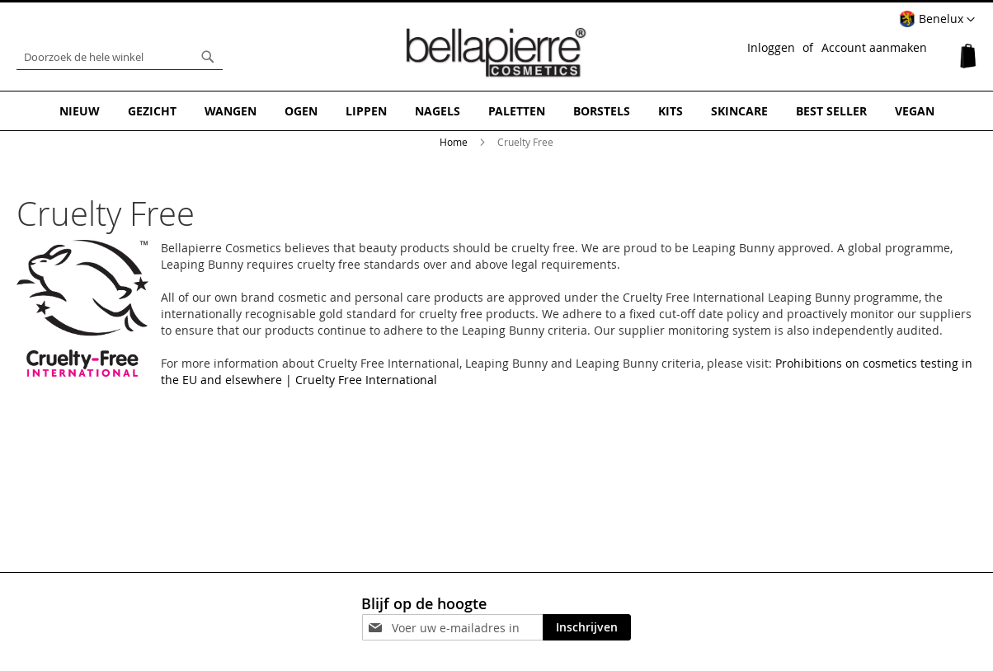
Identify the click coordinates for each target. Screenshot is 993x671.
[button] (936, 20)
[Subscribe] (587, 627)
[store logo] (496, 52)
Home (455, 141)
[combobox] (119, 57)
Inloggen (771, 47)
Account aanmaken (874, 47)
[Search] (207, 57)
